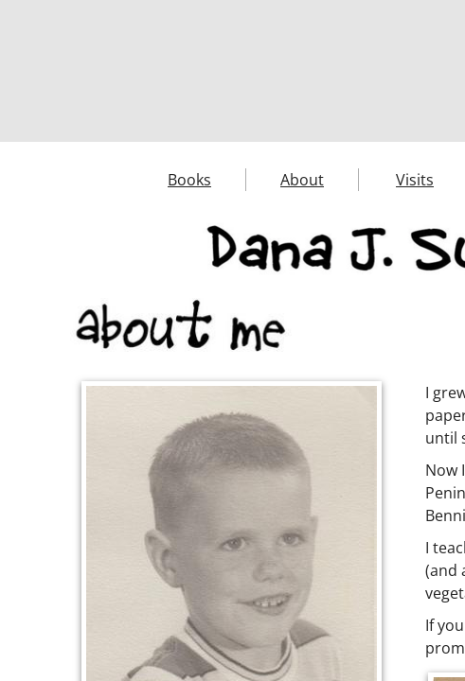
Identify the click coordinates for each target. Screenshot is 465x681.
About (302, 179)
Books (189, 179)
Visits (415, 179)
